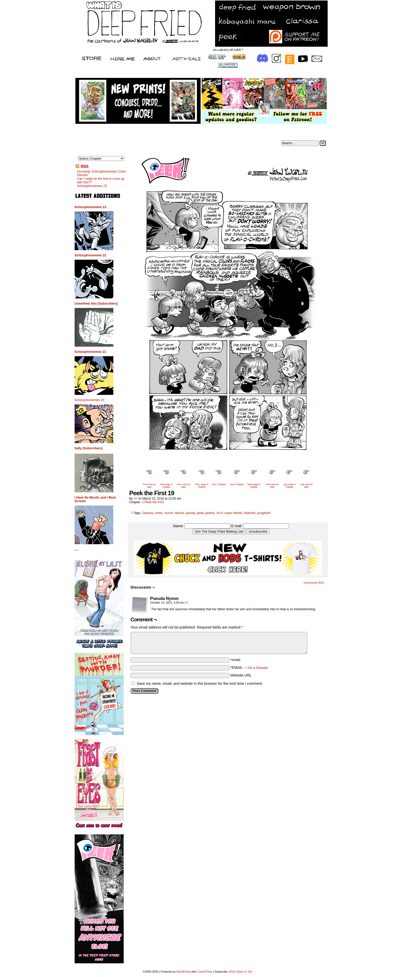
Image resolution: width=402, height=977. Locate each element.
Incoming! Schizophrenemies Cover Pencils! (101, 173)
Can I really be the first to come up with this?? (100, 180)
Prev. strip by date (183, 485)
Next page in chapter (254, 485)
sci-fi (219, 513)
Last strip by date (306, 485)
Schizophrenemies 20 (89, 400)
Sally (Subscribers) (89, 448)
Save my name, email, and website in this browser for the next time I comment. (200, 683)
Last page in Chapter (289, 485)
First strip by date (149, 485)
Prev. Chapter (219, 484)
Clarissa (147, 513)
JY (135, 498)
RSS (84, 166)
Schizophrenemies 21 (90, 352)
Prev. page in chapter (201, 485)
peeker (210, 513)
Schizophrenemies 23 (92, 186)
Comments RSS (314, 582)
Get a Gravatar (258, 668)
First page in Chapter (166, 485)
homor (168, 513)
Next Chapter (237, 484)
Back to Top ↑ (245, 971)
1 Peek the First (153, 502)
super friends (233, 513)
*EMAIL (249, 667)
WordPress (184, 971)
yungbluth (263, 513)
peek (200, 513)
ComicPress (204, 971)
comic (159, 513)
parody (190, 513)
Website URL (240, 675)
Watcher (249, 513)
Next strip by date (272, 485)
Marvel (179, 513)
